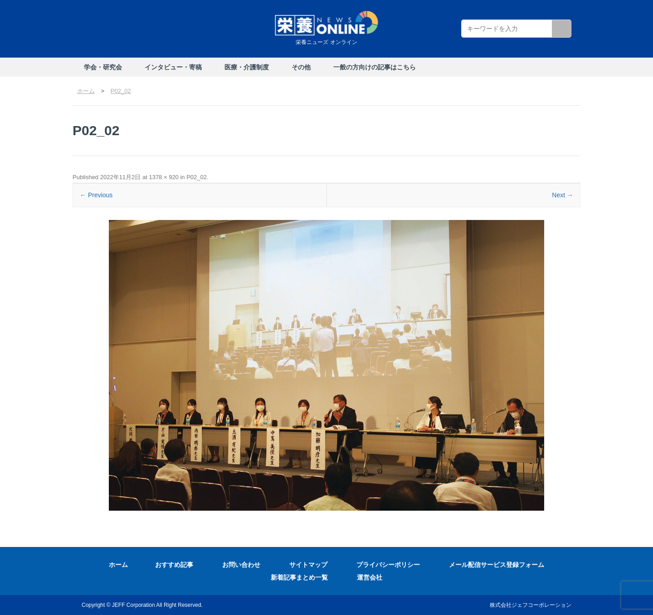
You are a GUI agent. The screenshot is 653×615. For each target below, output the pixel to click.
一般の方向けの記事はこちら (374, 67)
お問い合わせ (241, 564)
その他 (301, 67)
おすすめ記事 (174, 564)
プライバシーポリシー (388, 564)
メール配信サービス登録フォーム (496, 564)
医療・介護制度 (246, 67)
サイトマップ (308, 564)
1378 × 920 (163, 177)
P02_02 (196, 177)
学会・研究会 (103, 67)
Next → (562, 195)
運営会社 (369, 577)
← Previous (96, 195)
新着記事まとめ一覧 (299, 577)
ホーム (118, 564)
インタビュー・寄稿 (173, 67)
